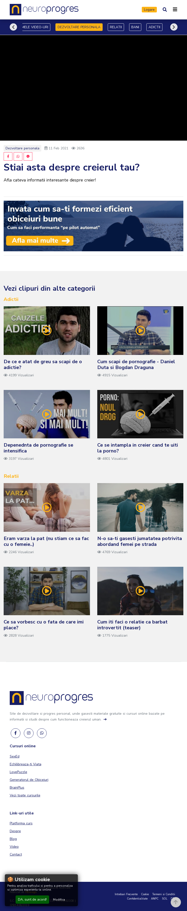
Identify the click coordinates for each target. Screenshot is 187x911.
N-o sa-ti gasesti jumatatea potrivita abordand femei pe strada (139, 541)
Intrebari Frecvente (126, 894)
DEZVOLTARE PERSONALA (79, 27)
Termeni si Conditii (163, 894)
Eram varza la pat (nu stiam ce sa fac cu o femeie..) (46, 541)
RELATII (116, 27)
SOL (164, 899)
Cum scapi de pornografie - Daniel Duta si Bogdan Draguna (136, 364)
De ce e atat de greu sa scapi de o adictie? (43, 364)
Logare (149, 9)
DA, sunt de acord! (32, 899)
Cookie (145, 894)
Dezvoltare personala (22, 148)
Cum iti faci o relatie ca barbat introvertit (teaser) (132, 625)
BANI (135, 27)
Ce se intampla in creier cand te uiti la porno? (137, 448)
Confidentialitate (137, 899)
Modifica (59, 900)
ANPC (155, 899)
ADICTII (154, 27)
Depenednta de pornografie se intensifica (38, 448)
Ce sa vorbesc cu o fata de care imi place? (44, 625)
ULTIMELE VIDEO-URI (31, 27)
